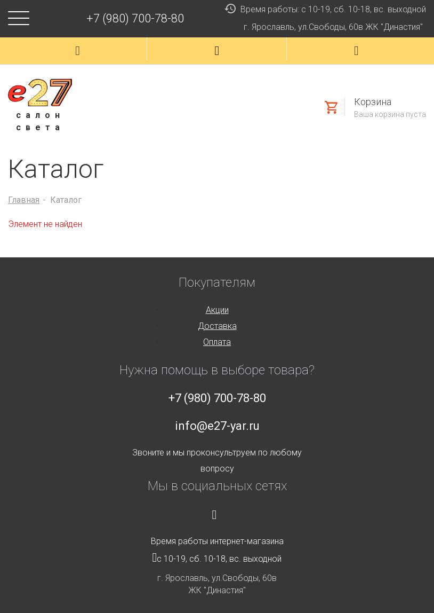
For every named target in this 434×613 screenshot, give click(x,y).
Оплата (217, 342)
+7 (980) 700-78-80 (135, 18)
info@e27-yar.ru (217, 426)
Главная (23, 200)
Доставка (217, 326)
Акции (217, 310)
